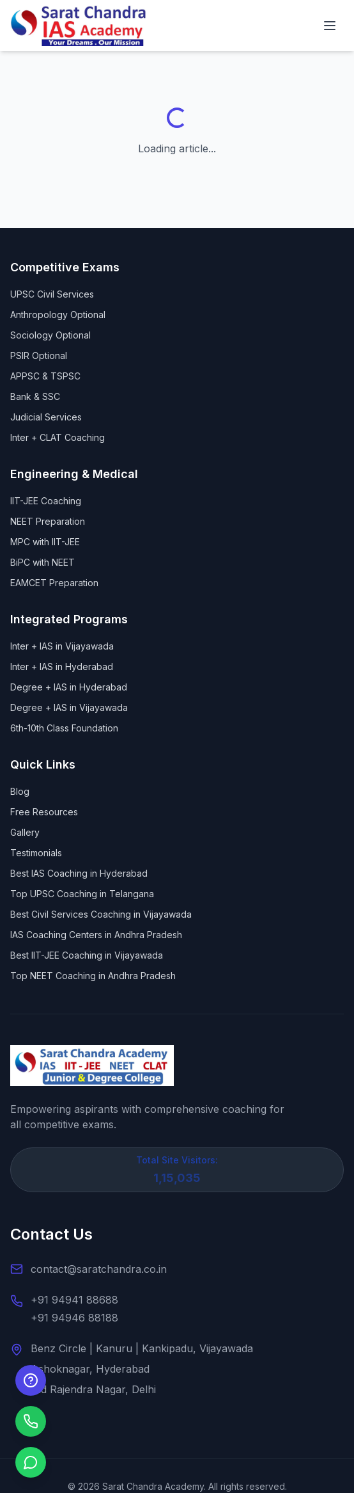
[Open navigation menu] (330, 26)
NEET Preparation (47, 521)
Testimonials (36, 852)
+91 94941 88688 (74, 1299)
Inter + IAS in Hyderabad (61, 666)
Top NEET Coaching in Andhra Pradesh (93, 975)
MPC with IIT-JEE (45, 541)
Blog (19, 791)
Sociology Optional (50, 335)
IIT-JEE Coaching (45, 500)
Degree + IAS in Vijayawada (69, 707)
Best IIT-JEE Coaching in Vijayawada (86, 955)
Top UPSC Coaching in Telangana (82, 893)
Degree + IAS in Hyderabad (68, 687)
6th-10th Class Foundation (64, 728)
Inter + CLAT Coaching (57, 437)
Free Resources (44, 811)
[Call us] (30, 1421)
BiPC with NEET (42, 562)
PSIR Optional (38, 355)
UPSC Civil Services (52, 294)
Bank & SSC (35, 396)
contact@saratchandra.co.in (99, 1269)
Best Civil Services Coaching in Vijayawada (101, 914)
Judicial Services (46, 416)
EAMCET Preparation (54, 582)
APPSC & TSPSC (45, 376)
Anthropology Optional (57, 314)
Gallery (25, 832)
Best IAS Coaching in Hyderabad (79, 873)
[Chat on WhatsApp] (30, 1462)
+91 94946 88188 (74, 1317)
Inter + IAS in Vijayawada (62, 646)
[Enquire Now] (30, 1380)
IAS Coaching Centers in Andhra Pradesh (96, 934)
